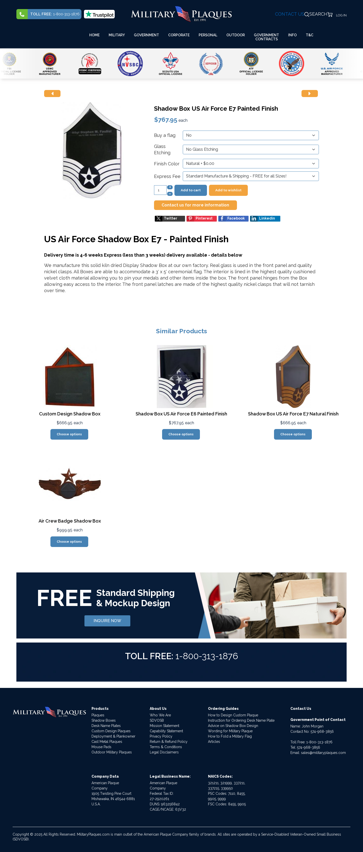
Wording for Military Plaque (230, 731)
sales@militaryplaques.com (323, 753)
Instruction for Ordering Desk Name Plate (241, 720)
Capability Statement (166, 731)
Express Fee (167, 176)
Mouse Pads (101, 747)
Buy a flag (164, 135)
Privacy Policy (161, 736)
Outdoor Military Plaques (112, 752)
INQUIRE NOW (107, 620)
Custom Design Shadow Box (69, 413)
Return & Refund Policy (169, 742)
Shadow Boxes (104, 720)
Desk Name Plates (106, 726)
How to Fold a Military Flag (230, 736)
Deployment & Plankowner (113, 736)
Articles (214, 742)
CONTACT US (289, 14)
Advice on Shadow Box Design (233, 726)
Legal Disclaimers (164, 752)
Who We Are (160, 715)
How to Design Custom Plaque (233, 715)
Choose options (69, 434)
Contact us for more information (195, 205)
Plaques (98, 715)
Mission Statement (164, 726)
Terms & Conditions (166, 747)
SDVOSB (157, 720)
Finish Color (166, 163)
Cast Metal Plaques (107, 742)
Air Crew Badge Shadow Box (70, 521)
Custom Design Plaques (111, 731)
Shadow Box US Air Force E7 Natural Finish (293, 413)
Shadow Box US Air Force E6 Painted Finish (181, 413)
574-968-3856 (322, 731)
